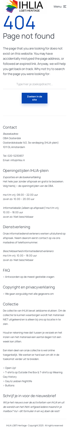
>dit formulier (26, 411)
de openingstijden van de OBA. (36, 186)
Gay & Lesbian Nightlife (18, 381)
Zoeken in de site (34, 98)
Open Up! (10, 368)
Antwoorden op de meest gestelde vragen (29, 276)
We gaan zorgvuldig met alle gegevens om (29, 293)
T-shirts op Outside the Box (21, 372)
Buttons (9, 385)
